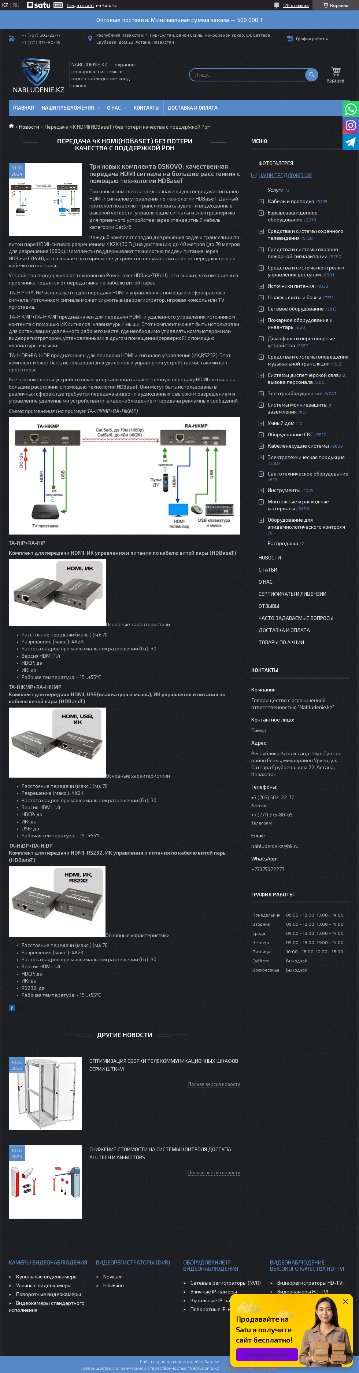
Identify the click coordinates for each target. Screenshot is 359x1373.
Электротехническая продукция (306, 457)
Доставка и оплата (192, 108)
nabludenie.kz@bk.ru (275, 846)
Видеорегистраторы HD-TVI (310, 1283)
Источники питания (291, 286)
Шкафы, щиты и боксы (294, 297)
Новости (29, 127)
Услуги (276, 190)
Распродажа (283, 543)
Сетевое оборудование (296, 308)
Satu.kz (211, 1361)
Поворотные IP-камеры (218, 1309)
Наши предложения (68, 108)
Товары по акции (281, 642)
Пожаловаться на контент (251, 1367)
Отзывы (269, 606)
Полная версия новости (214, 1084)
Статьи (268, 569)
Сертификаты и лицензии (292, 594)
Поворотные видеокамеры (48, 1294)
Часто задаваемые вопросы (296, 618)
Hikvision (113, 1285)
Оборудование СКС (290, 434)
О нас (114, 108)
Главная (23, 108)
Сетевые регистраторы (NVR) (225, 1283)
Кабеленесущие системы (298, 446)
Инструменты (284, 490)
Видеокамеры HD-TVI (302, 1291)
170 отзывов (296, 5)
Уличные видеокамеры (43, 1285)
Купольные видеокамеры (47, 1276)
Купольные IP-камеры (216, 1300)
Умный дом (281, 423)
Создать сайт (80, 5)
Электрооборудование (295, 393)
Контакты (147, 108)
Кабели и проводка (291, 201)
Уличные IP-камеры (213, 1291)
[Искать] (311, 74)
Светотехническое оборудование (308, 473)
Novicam (113, 1276)
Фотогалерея (276, 163)
